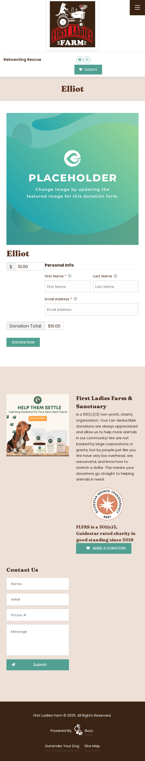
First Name (58, 276)
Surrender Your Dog (62, 745)
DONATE (88, 70)
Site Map (92, 745)
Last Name (105, 276)
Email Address (61, 299)
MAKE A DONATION (106, 548)
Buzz (89, 730)
